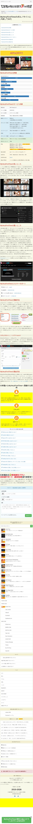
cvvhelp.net (13, 296)
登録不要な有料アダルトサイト (7, 660)
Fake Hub (5, 633)
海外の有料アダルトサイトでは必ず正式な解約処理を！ (15, 771)
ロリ (2, 673)
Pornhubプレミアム (7, 715)
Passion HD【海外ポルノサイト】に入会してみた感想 (13, 461)
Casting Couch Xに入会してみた (8, 458)
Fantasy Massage (7, 642)
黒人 (2, 676)
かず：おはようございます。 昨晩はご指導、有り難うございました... (14, 724)
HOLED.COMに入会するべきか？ (9, 443)
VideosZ (5, 612)
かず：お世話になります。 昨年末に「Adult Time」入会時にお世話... (14, 730)
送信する (28, 515)
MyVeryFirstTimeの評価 (6, 27)
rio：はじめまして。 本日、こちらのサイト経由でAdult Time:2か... (13, 738)
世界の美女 (4, 766)
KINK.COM (3, 621)
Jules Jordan (6, 609)
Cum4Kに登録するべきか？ (7, 435)
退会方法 (3, 745)
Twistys (4, 645)
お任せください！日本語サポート (9, 753)
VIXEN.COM (4, 603)
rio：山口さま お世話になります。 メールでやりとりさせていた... (13, 735)
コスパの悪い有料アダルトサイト (8, 663)
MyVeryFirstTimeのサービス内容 (8, 30)
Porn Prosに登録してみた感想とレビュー (10, 470)
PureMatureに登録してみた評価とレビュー (11, 467)
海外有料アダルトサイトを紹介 (6, 1)
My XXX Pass (6, 648)
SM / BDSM (3, 693)
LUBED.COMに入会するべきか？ (9, 446)
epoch (10, 287)
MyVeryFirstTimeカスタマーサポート (8, 37)
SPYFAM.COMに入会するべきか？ (9, 440)
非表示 (20, 24)
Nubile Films (6, 607)
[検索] (31, 526)
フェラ (2, 685)
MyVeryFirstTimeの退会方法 (7, 41)
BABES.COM (6, 627)
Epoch (11, 157)
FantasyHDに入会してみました (8, 464)
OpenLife (5, 651)
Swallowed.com (6, 618)
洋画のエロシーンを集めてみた (8, 763)
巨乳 (2, 682)
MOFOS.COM (6, 630)
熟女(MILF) (3, 688)
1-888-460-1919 (10, 290)
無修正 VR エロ (4, 705)
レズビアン (3, 699)
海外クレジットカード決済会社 (8, 747)
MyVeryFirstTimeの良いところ (7, 32)
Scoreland (5, 615)
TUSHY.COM (4, 600)
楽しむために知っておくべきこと (9, 760)
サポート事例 (4, 756)
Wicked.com (6, 624)
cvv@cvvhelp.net (17, 293)
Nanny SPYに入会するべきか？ (8, 438)
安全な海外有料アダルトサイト (8, 657)
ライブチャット (4, 696)
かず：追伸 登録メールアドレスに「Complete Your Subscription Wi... (14, 727)
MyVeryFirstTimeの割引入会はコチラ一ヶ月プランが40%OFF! (16, 820)
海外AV (2, 690)
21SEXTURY (6, 639)
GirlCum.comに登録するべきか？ (8, 432)
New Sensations (6, 636)
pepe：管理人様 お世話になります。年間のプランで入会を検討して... (14, 732)
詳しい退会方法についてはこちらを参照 (19, 381)
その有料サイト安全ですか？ (7, 666)
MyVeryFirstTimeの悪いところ (7, 34)
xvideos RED (6, 712)
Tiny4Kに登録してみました (7, 452)
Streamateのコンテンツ (5, 258)
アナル (2, 679)
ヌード (2, 702)
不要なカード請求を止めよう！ (8, 750)
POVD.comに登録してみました (8, 455)
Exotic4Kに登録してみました (8, 449)
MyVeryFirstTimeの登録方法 (7, 39)
